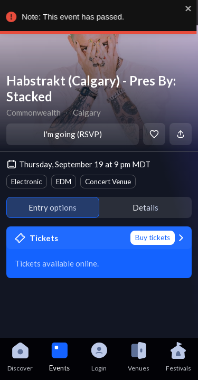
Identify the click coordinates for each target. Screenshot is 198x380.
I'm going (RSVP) (72, 134)
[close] (190, 8)
